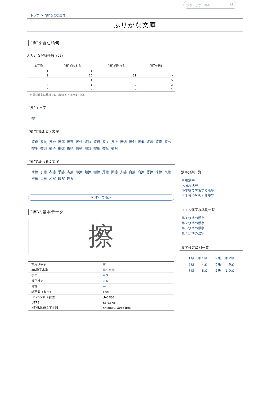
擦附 (114, 148)
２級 (218, 258)
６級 (231, 264)
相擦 (52, 178)
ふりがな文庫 (135, 24)
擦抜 (88, 142)
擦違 (34, 142)
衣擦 (52, 172)
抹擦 (158, 172)
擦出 (167, 142)
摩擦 (34, 172)
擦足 (105, 148)
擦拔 (61, 148)
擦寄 (70, 142)
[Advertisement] (101, 350)
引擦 (43, 172)
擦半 (34, 148)
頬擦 (88, 172)
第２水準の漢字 (193, 223)
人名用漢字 (190, 185)
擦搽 (79, 148)
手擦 (61, 172)
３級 (106, 281)
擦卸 (43, 148)
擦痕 (141, 142)
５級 (218, 264)
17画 (106, 292)
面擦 (114, 172)
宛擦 (141, 172)
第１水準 (109, 270)
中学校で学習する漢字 (198, 195)
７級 (191, 270)
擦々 (105, 142)
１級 (191, 258)
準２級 (230, 258)
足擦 (105, 172)
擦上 (114, 142)
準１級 (203, 258)
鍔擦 (70, 178)
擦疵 (96, 148)
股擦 (61, 178)
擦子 (52, 148)
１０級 (230, 270)
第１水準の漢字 (193, 218)
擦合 (52, 142)
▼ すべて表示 (101, 197)
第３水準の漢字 (193, 228)
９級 (218, 270)
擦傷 (61, 142)
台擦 (132, 172)
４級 (204, 264)
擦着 (150, 142)
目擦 (43, 178)
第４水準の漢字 (193, 233)
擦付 (79, 142)
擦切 (123, 142)
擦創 (132, 142)
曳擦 (167, 172)
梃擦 (34, 178)
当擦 (70, 172)
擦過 (96, 142)
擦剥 (43, 142)
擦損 (70, 148)
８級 (204, 270)
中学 (106, 275)
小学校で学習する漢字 (198, 190)
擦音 (158, 142)
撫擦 (79, 172)
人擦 (123, 172)
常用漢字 (188, 180)
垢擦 (96, 172)
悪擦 (150, 172)
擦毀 (88, 148)
